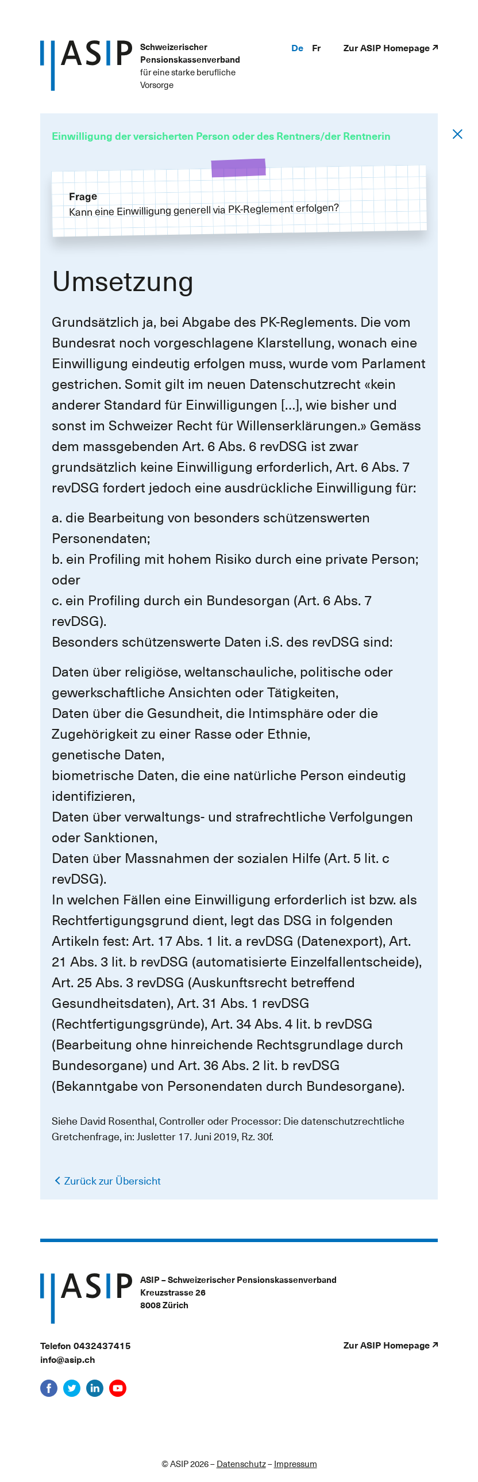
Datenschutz (241, 1463)
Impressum (295, 1463)
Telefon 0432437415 (85, 1345)
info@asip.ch (67, 1359)
